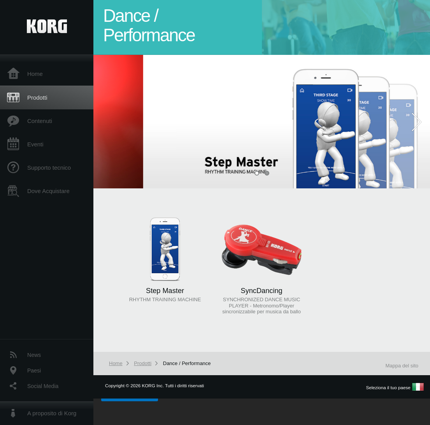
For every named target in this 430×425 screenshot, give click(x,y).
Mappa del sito (401, 366)
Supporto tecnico (49, 167)
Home (35, 73)
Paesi (34, 370)
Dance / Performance (187, 363)
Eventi (35, 144)
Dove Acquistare (48, 191)
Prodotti (37, 97)
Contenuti (39, 121)
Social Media (42, 386)
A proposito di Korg (51, 413)
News (34, 355)
